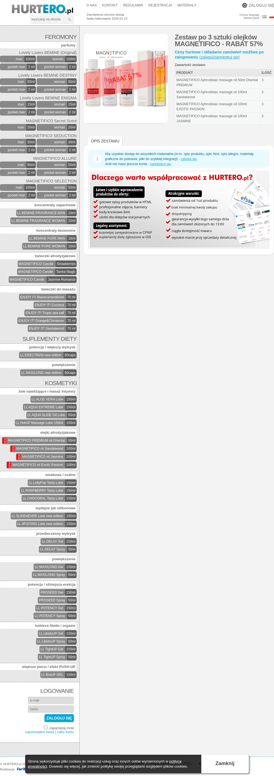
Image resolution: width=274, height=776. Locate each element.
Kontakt (110, 5)
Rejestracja (160, 5)
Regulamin (133, 5)
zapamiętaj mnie (59, 728)
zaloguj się (189, 159)
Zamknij (225, 763)
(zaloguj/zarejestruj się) (219, 57)
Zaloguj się (258, 5)
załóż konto (65, 732)
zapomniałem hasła (39, 732)
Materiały (187, 5)
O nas (91, 5)
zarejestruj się (160, 164)
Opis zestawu (105, 141)
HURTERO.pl (47, 9)
